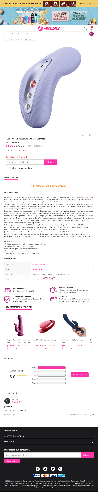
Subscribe (50, 162)
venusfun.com (15, 481)
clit (53, 211)
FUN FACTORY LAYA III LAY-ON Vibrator (49, 186)
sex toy (89, 197)
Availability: (10, 151)
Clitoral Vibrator (38, 264)
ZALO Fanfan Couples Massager (45, 340)
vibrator (66, 236)
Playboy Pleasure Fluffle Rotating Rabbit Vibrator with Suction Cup (18, 341)
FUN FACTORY (16, 142)
